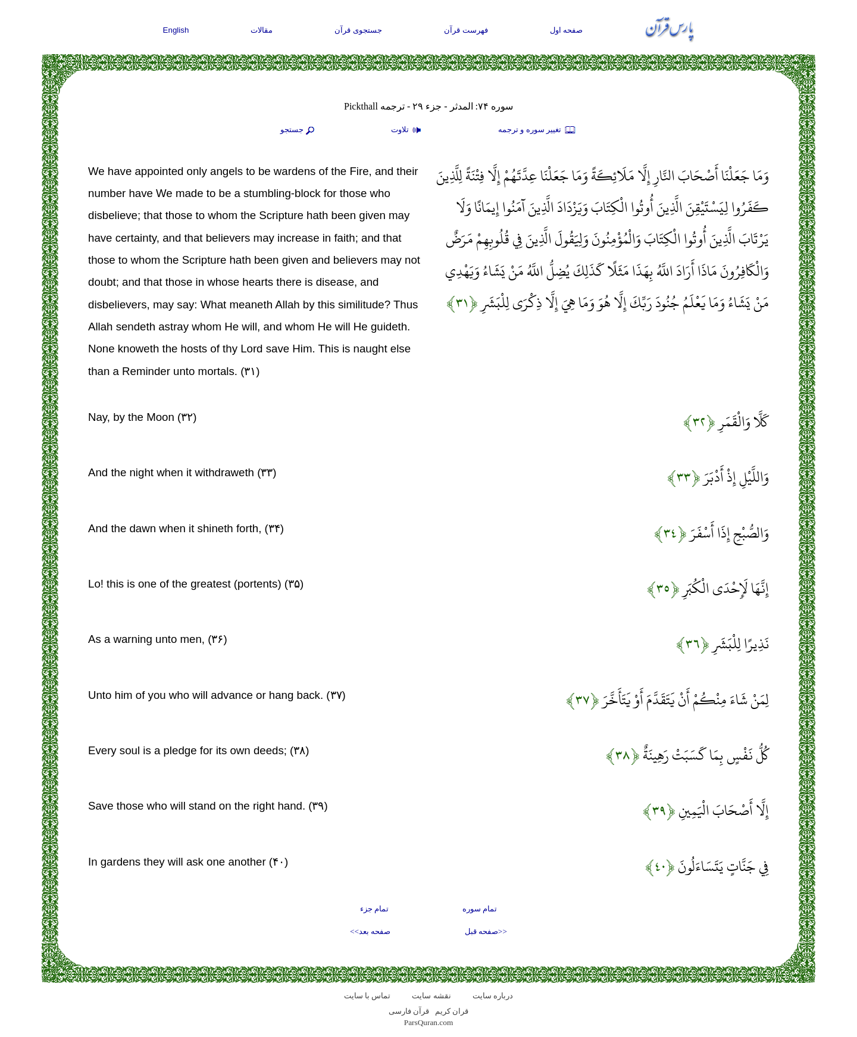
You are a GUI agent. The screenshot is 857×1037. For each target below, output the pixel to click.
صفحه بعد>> (370, 931)
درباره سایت (493, 995)
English (176, 30)
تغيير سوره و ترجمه (537, 130)
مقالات (262, 30)
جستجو (298, 130)
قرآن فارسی (409, 1011)
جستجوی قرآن (358, 30)
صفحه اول (566, 30)
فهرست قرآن (466, 30)
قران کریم (451, 1011)
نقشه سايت (431, 995)
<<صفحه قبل (486, 931)
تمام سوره (479, 908)
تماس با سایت (367, 995)
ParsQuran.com (428, 1022)
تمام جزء (374, 908)
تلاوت (407, 130)
